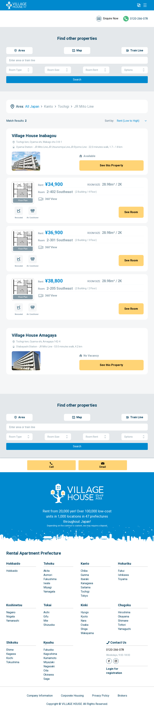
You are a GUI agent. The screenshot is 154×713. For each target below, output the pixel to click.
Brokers (122, 695)
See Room (131, 212)
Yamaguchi (124, 629)
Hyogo (85, 612)
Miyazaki (48, 662)
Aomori (47, 575)
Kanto (85, 563)
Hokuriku (124, 563)
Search (77, 79)
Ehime (10, 649)
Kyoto (84, 616)
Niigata (10, 616)
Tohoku (48, 563)
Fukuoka (48, 649)
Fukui (121, 570)
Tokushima (12, 662)
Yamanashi (12, 620)
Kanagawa (87, 583)
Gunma (85, 575)
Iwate (46, 583)
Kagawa (11, 654)
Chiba (84, 570)
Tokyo (84, 595)
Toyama (122, 579)
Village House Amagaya (34, 335)
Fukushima (49, 579)
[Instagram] (116, 661)
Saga (46, 678)
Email (102, 466)
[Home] (77, 493)
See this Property (111, 165)
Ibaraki (85, 579)
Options (134, 70)
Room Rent (96, 70)
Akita (46, 570)
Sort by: (109, 120)
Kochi (9, 658)
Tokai (47, 605)
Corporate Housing (72, 695)
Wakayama (87, 633)
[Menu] (145, 5)
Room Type (19, 70)
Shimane (123, 620)
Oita (45, 670)
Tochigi (85, 591)
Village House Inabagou (34, 135)
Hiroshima (124, 612)
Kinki (84, 605)
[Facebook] (109, 661)
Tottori (122, 624)
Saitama (85, 587)
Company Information (40, 695)
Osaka (84, 624)
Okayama (123, 616)
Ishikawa (123, 575)
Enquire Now (110, 18)
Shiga (84, 629)
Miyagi (47, 587)
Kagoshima (50, 654)
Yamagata (49, 591)
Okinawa (48, 674)
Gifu (45, 616)
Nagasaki (49, 666)
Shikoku (12, 642)
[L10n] (139, 5)
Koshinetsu (14, 605)
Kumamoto (49, 658)
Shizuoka (49, 624)
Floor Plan (23, 200)
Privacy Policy (100, 695)
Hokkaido (13, 563)
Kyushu (48, 642)
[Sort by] (132, 121)
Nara (83, 620)
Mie (45, 620)
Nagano (10, 612)
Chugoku (124, 605)
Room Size (57, 70)
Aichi (46, 612)
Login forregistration (114, 671)
